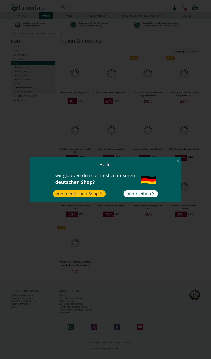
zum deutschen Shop (79, 194)
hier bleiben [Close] (140, 194)
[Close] (177, 160)
